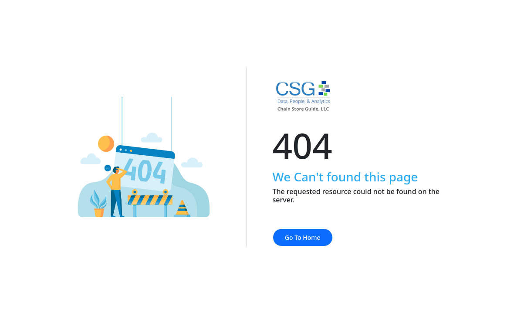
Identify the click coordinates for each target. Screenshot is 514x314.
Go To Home (303, 237)
